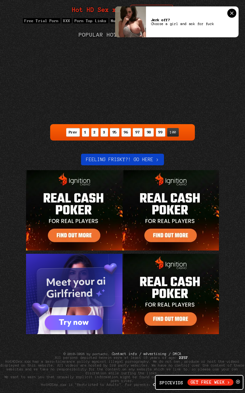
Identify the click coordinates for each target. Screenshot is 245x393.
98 (149, 132)
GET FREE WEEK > (210, 382)
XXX (66, 21)
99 (161, 132)
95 (115, 132)
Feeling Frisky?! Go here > (122, 159)
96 (126, 132)
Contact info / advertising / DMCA (146, 354)
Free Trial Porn (41, 21)
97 (137, 132)
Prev (73, 132)
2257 (183, 358)
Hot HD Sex (98, 9)
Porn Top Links (90, 21)
